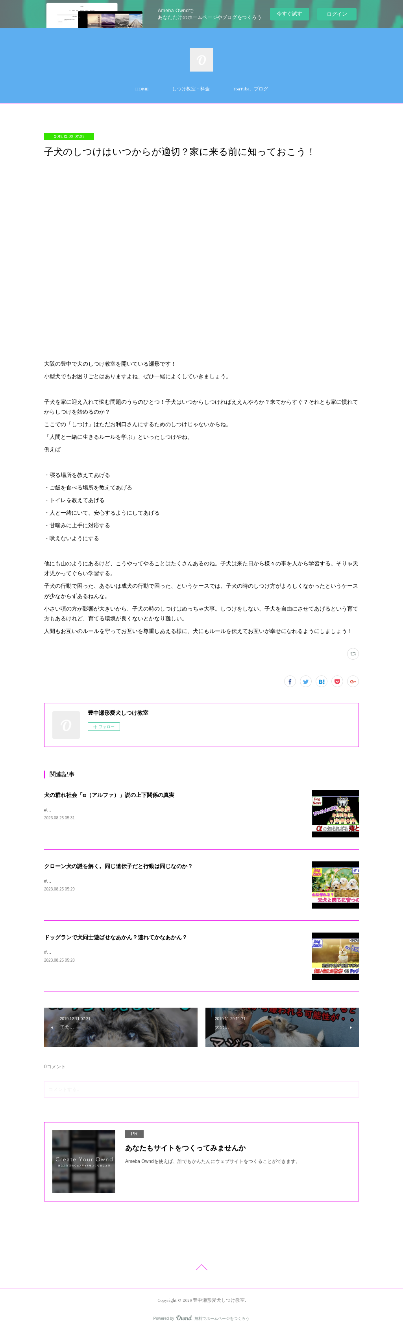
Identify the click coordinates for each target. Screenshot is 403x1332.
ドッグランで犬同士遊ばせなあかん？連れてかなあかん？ (115, 937)
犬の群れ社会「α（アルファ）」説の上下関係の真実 (109, 795)
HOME (141, 89)
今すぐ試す (289, 14)
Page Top (201, 1268)
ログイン (337, 14)
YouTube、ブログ (250, 89)
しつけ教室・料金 (191, 89)
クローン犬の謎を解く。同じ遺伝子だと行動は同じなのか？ (118, 866)
